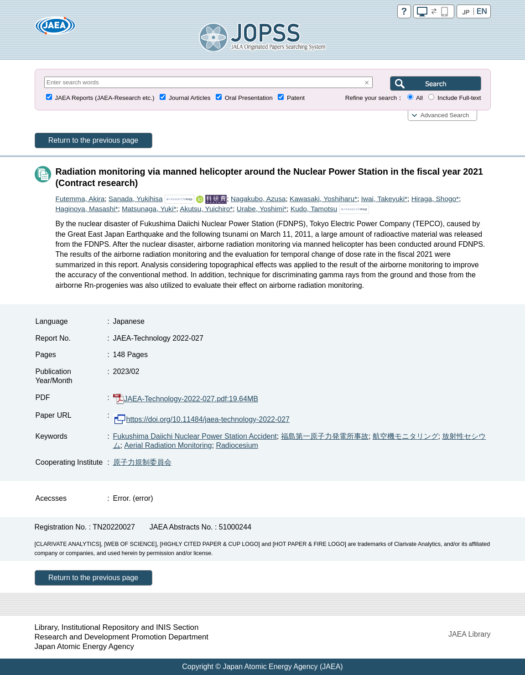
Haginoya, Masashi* (87, 209)
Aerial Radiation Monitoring (168, 445)
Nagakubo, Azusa (258, 198)
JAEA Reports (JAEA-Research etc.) (104, 97)
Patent (296, 97)
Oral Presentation (249, 97)
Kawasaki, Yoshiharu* (323, 198)
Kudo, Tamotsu (314, 209)
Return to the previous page (93, 140)
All (419, 97)
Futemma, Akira (80, 198)
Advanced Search (445, 115)
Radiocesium (237, 445)
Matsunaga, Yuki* (149, 209)
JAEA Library (469, 634)
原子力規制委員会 (142, 462)
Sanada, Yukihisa (136, 198)
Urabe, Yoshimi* (262, 209)
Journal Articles (190, 97)
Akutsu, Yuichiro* (206, 209)
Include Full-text (459, 97)
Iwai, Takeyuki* (384, 198)
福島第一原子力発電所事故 (325, 436)
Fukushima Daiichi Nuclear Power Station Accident (195, 436)
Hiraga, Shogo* (435, 198)
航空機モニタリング (405, 436)
